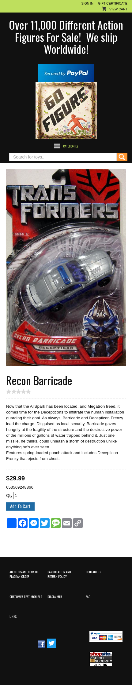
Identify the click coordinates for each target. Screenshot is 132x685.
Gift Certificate (112, 3)
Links (13, 616)
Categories (70, 146)
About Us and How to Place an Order (23, 574)
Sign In (87, 3)
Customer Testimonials (25, 596)
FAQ (88, 596)
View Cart (118, 9)
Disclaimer (54, 596)
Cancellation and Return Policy (59, 574)
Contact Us (93, 571)
